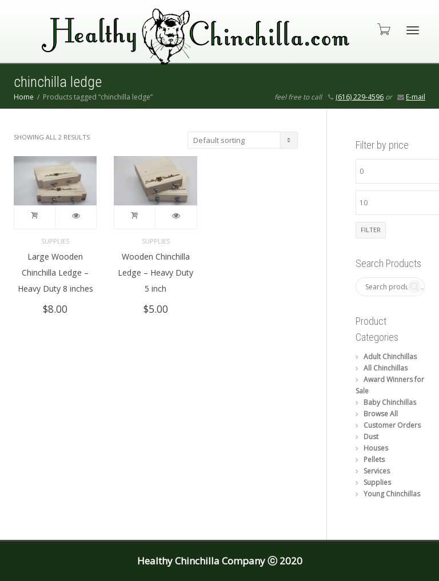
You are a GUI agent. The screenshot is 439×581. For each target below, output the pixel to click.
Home (24, 97)
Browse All (381, 414)
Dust (371, 436)
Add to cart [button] (34, 217)
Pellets (374, 459)
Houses (376, 448)
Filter (371, 229)
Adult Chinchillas (390, 356)
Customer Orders (392, 425)
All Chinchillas (386, 368)
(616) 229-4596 (360, 97)
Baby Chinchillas (390, 402)
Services (377, 471)
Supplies (55, 241)
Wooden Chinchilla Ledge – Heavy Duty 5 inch (155, 272)
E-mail (415, 97)
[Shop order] (242, 140)
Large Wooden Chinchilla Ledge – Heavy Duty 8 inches (55, 272)
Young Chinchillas (392, 494)
